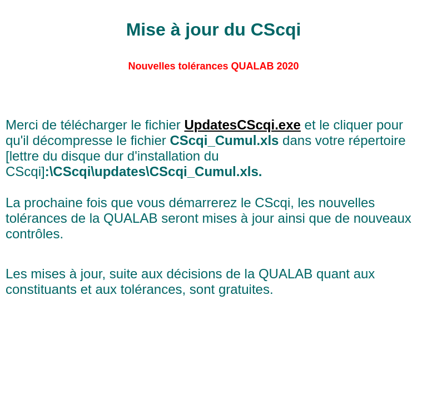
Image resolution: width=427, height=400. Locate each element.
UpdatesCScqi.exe (242, 124)
